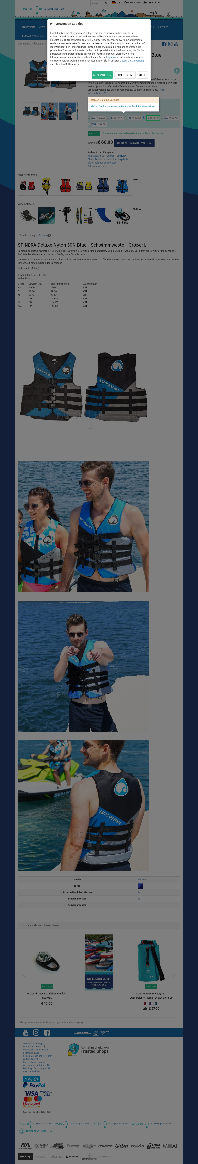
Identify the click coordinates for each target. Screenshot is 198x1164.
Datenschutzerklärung (132, 60)
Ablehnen (125, 75)
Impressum (112, 57)
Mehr (142, 75)
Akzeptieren (102, 75)
